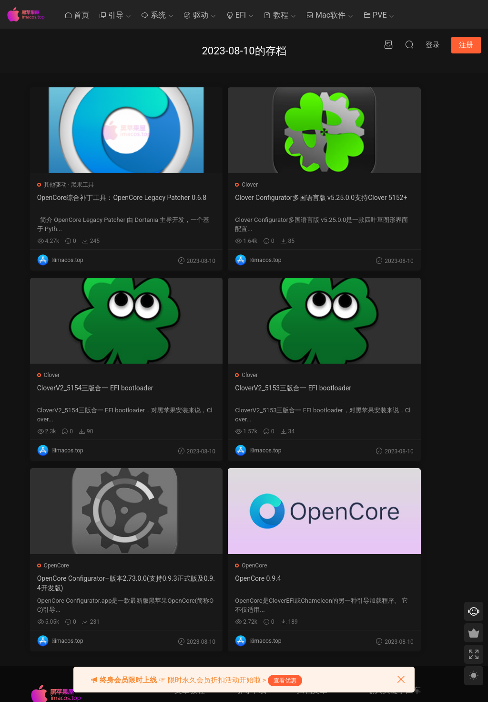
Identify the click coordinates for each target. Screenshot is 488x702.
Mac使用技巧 (191, 540)
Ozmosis (247, 540)
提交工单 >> (382, 546)
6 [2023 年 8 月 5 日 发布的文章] (344, 552)
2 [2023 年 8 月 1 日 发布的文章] (309, 552)
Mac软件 (326, 15)
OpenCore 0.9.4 (350, 388)
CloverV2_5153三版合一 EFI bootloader (96, 388)
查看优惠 (285, 680)
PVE (374, 15)
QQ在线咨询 (382, 560)
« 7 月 (304, 651)
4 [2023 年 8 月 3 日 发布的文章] (326, 552)
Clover (197, 184)
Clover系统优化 (194, 558)
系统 (153, 15)
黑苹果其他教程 (194, 523)
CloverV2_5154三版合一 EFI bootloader (385, 197)
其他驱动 (56, 184)
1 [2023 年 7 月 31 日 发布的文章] (301, 552)
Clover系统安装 (194, 576)
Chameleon (250, 576)
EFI (236, 15)
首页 (76, 15)
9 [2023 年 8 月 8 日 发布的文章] (309, 565)
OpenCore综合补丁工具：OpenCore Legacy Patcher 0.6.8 (99, 202)
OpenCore (201, 375)
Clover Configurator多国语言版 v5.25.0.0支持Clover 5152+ (242, 202)
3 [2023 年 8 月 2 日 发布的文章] (318, 552)
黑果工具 (83, 184)
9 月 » (322, 651)
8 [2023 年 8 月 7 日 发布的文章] (301, 565)
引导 (111, 15)
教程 (276, 15)
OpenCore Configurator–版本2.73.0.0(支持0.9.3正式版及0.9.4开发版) (242, 392)
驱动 (195, 15)
